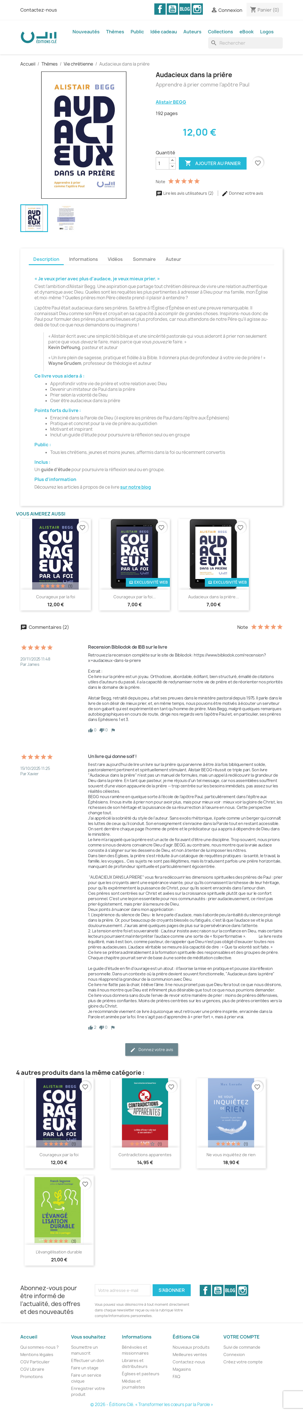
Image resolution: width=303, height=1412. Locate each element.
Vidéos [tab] (115, 259)
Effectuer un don (87, 1360)
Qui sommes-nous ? (39, 1347)
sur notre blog (135, 487)
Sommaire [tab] (144, 259)
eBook (247, 32)
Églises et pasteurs (140, 1373)
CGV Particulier (35, 1362)
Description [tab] (46, 259)
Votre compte (241, 1337)
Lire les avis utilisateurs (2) (185, 193)
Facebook (160, 9)
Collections (220, 32)
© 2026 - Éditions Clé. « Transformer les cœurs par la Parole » (151, 1404)
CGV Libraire (32, 1369)
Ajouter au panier (213, 163)
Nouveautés (86, 32)
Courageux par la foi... (134, 596)
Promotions (31, 1376)
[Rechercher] (245, 43)
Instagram (197, 9)
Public (137, 32)
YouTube (172, 9)
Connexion (234, 1354)
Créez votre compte (243, 1362)
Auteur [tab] (173, 259)
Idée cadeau (163, 32)
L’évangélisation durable (59, 1252)
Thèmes (115, 32)
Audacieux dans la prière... (213, 596)
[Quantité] (162, 163)
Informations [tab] (83, 259)
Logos (267, 32)
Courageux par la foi (55, 596)
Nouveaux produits (191, 1347)
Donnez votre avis (242, 193)
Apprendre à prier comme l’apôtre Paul (202, 85)
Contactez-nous (38, 10)
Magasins (182, 1369)
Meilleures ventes (190, 1354)
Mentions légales (36, 1354)
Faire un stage (84, 1367)
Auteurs (192, 32)
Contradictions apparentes (145, 1154)
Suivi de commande (241, 1347)
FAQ (176, 1376)
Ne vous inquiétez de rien (231, 1154)
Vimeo (184, 9)
